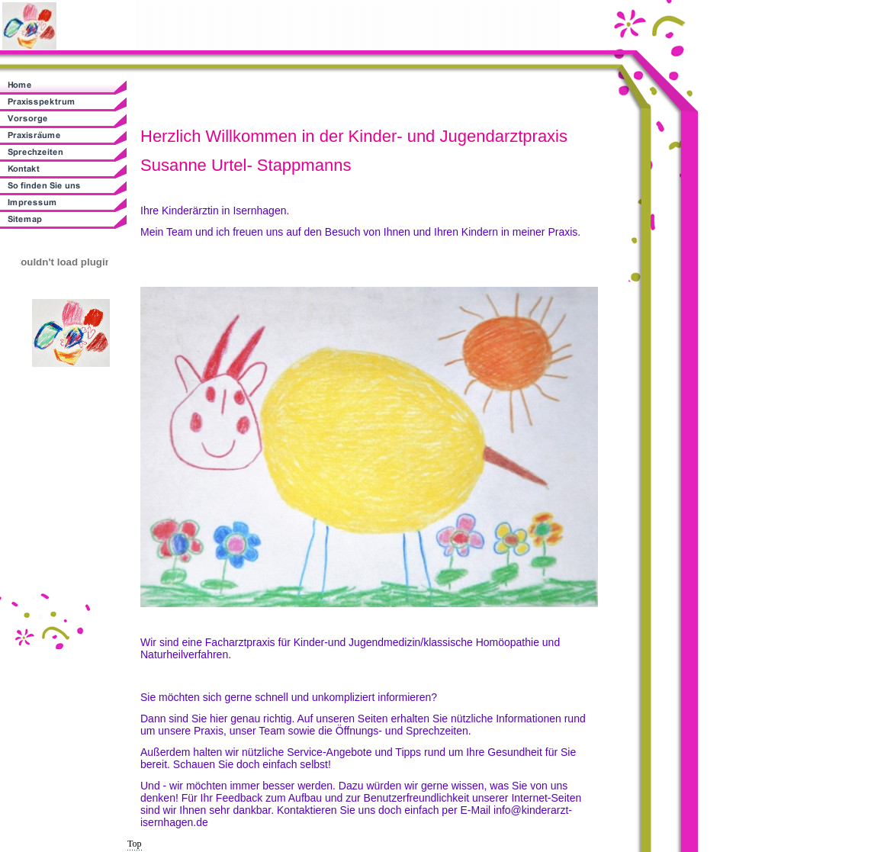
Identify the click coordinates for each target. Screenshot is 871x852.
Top (134, 843)
